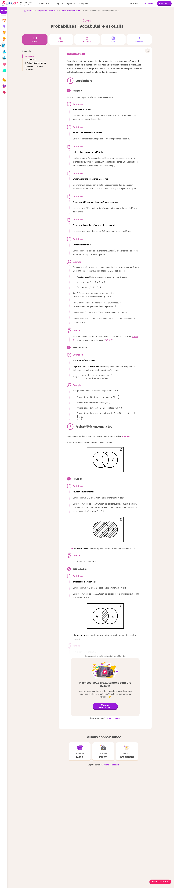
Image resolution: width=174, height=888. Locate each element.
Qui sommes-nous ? (18, 853)
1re (38, 792)
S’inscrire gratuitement (105, 706)
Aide (51, 856)
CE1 (12, 792)
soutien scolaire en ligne (55, 832)
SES (132, 801)
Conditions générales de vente (106, 880)
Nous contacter (56, 853)
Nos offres (133, 4)
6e (25, 788)
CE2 (12, 796)
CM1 (12, 800)
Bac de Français (44, 800)
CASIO (135, 336)
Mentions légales (82, 880)
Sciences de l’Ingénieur (141, 786)
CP (11, 788)
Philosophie (100, 810)
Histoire (66, 810)
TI (74, 340)
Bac (38, 804)
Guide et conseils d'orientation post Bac (106, 856)
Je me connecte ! (111, 765)
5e (25, 792)
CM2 (12, 804)
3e (25, 800)
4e (25, 796)
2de (39, 788)
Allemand (67, 783)
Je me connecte (113, 718)
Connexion (148, 4)
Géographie (68, 806)
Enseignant (84, 3)
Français (66, 802)
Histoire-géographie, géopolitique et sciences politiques (106, 786)
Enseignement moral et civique (76, 790)
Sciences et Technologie (141, 790)
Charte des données (130, 880)
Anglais (66, 786)
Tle (38, 796)
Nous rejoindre (16, 856)
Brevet (26, 804)
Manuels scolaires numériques (141, 868)
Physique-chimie (138, 783)
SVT (132, 805)
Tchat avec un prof (160, 882)
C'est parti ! (164, 3)
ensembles (126, 436)
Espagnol (67, 798)
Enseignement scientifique (74, 794)
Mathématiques (102, 799)
